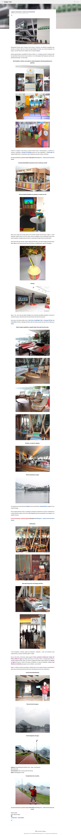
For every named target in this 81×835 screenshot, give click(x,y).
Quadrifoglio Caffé (38, 320)
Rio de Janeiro (21, 817)
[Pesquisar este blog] (73, 2)
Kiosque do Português (27, 152)
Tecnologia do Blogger (40, 831)
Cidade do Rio (14, 817)
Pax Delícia (14, 322)
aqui (26, 658)
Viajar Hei (8, 2)
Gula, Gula (31, 320)
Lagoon (38, 50)
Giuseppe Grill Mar (48, 320)
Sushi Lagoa (50, 152)
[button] (11, 15)
